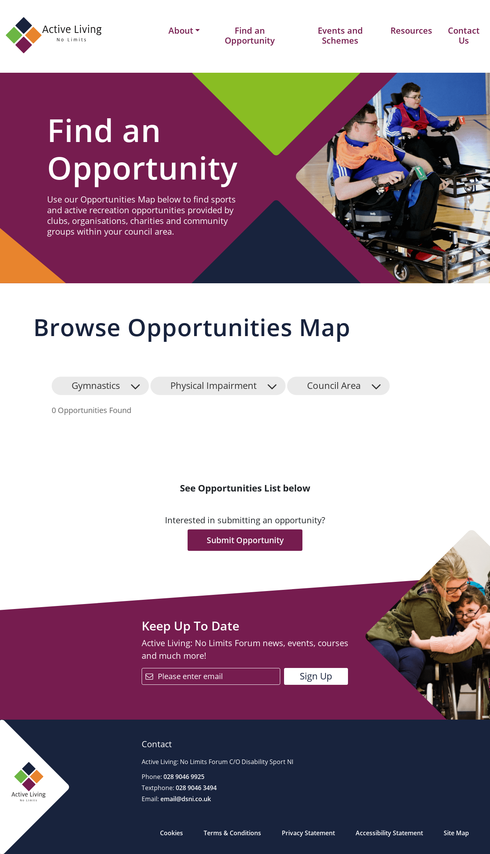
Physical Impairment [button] (213, 385)
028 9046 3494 (195, 788)
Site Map (456, 833)
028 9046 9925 (183, 776)
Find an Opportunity (250, 35)
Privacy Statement (308, 833)
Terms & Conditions (232, 833)
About (180, 30)
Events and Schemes (340, 35)
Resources (411, 30)
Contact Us (464, 35)
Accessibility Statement (389, 833)
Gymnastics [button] (96, 385)
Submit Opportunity (245, 540)
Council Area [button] (334, 385)
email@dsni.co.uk (185, 799)
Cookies (171, 833)
